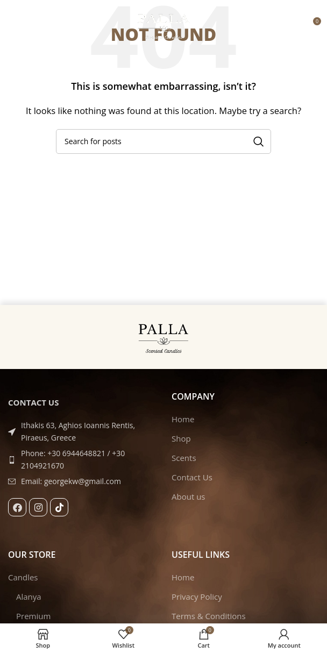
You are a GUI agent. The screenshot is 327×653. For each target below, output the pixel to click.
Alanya (28, 596)
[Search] (163, 141)
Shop (181, 438)
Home (183, 419)
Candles (23, 577)
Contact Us (192, 477)
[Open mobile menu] (13, 25)
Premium (33, 616)
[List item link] (81, 460)
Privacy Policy (197, 596)
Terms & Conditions (209, 616)
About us (188, 496)
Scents (184, 457)
